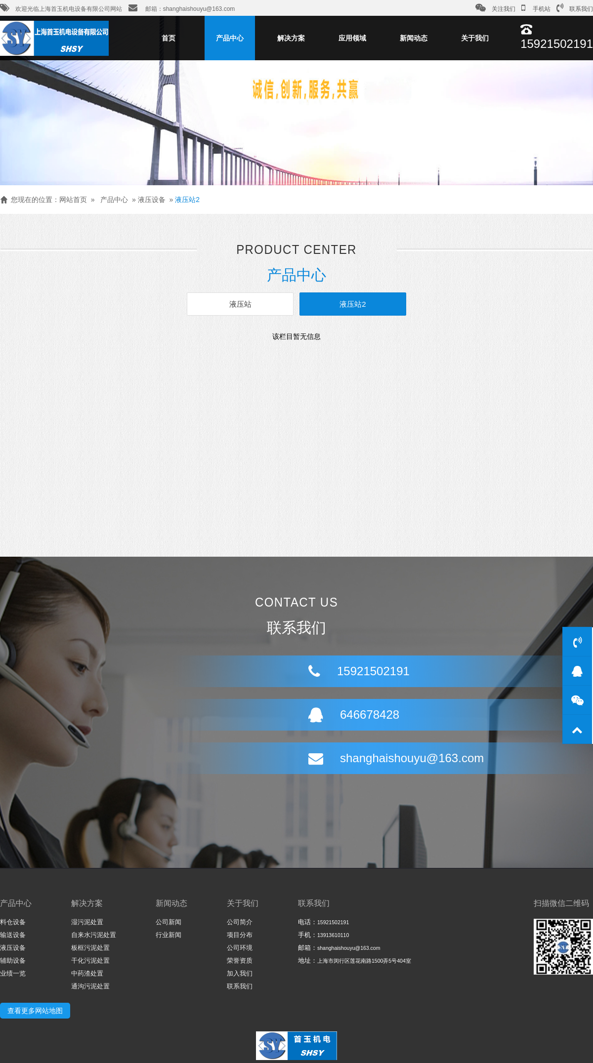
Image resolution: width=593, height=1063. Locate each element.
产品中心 (230, 38)
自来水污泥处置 (93, 935)
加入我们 (240, 973)
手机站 (536, 8)
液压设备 (152, 200)
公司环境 (240, 947)
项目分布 (240, 935)
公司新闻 (168, 922)
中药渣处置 (87, 973)
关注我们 (495, 8)
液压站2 (187, 200)
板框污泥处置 (90, 947)
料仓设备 (13, 922)
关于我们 (475, 38)
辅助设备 (13, 960)
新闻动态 (413, 38)
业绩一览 (13, 973)
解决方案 (291, 38)
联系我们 (574, 8)
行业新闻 (168, 935)
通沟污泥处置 (90, 986)
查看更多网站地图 (35, 1011)
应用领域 (352, 38)
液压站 (240, 304)
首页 (168, 38)
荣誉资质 (240, 960)
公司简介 (240, 922)
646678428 (321, 695)
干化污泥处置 (90, 960)
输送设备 (13, 935)
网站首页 (73, 200)
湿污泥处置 (87, 922)
